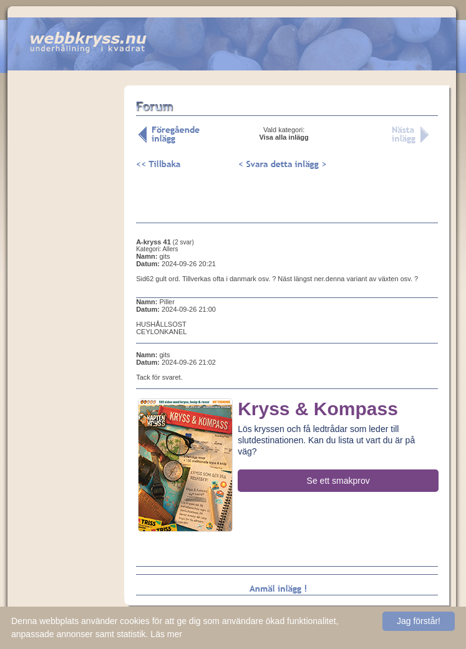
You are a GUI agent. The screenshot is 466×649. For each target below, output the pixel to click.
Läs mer (166, 634)
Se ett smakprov (338, 481)
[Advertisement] (66, 280)
